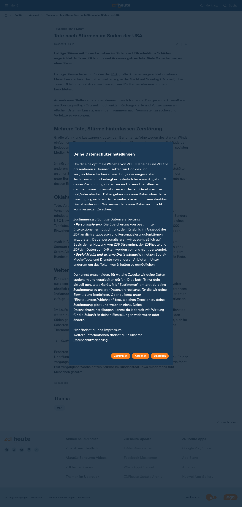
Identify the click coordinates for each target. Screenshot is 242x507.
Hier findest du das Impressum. (98, 330)
